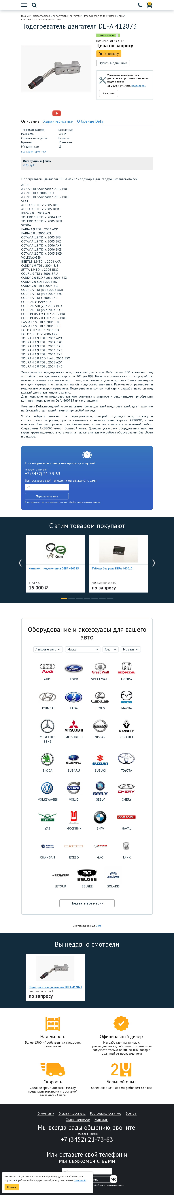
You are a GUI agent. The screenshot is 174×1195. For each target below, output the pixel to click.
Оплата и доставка (72, 1113)
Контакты (101, 1120)
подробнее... (138, 85)
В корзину (109, 54)
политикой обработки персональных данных (79, 502)
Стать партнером (78, 1120)
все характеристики (33, 151)
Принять (11, 1187)
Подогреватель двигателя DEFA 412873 (55, 987)
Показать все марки (87, 903)
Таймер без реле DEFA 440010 (112, 568)
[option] (41, 113)
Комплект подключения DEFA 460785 (54, 568)
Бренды (131, 1113)
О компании (45, 1113)
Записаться (109, 93)
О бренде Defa (90, 121)
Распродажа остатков (105, 1113)
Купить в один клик (113, 63)
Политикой (80, 1180)
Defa (98, 925)
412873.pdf (29, 165)
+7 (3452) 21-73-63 (42, 473)
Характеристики (58, 121)
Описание (30, 121)
